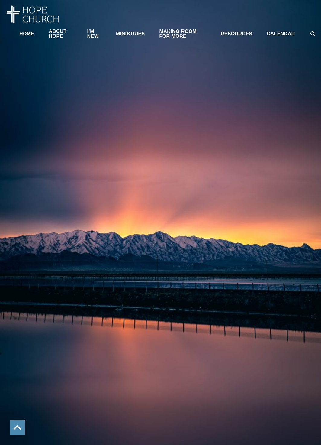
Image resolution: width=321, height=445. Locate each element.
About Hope (58, 34)
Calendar (281, 33)
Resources (236, 33)
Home (26, 33)
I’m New (93, 34)
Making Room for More (178, 34)
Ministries (130, 33)
